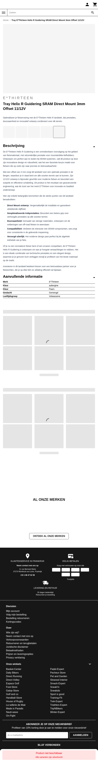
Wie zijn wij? (12, 632)
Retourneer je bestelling (45, 595)
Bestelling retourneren (18, 618)
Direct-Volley (13, 680)
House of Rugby (14, 701)
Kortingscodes (13, 622)
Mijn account (13, 611)
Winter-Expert (57, 712)
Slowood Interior (59, 680)
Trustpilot (70, 579)
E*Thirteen (18, 98)
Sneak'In (55, 687)
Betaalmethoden (15, 650)
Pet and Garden (58, 676)
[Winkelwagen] (95, 4)
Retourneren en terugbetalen (21, 643)
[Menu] (3, 12)
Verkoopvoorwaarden (17, 639)
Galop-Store (12, 690)
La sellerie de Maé (16, 705)
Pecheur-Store (58, 672)
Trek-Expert (56, 701)
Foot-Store (11, 687)
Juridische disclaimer (17, 647)
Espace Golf (12, 683)
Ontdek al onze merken (49, 536)
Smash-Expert (57, 683)
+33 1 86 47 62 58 (27, 575)
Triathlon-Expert (58, 705)
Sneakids (55, 690)
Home (6, 20)
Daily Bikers (12, 672)
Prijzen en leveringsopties (19, 654)
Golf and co (12, 694)
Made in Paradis (14, 708)
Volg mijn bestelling (16, 614)
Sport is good (57, 694)
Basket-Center (13, 669)
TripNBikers (56, 708)
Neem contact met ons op (27, 566)
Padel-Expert (57, 669)
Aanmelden (80, 735)
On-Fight (10, 715)
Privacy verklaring (15, 657)
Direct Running (14, 676)
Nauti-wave (12, 712)
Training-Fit (56, 698)
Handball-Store (14, 698)
